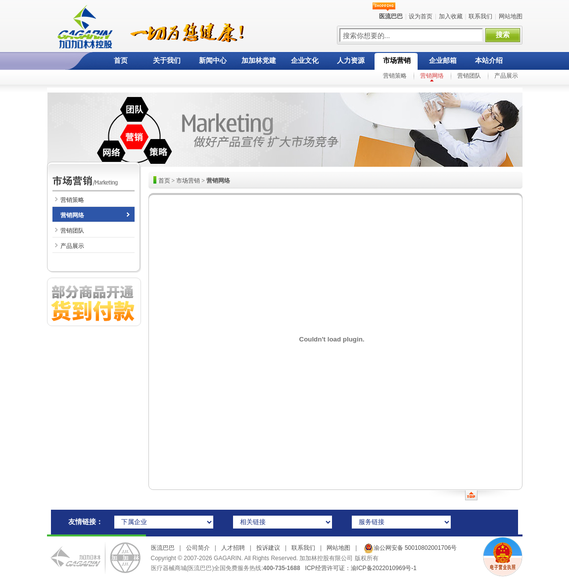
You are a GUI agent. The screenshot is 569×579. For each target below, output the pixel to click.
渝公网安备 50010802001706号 (409, 547)
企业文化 (305, 60)
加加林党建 (258, 60)
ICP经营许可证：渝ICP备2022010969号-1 (361, 568)
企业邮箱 (443, 60)
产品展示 (506, 75)
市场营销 (397, 60)
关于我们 (167, 60)
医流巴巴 (163, 547)
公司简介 (198, 547)
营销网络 (432, 75)
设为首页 (420, 16)
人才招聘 (233, 547)
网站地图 (510, 16)
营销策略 (395, 75)
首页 (121, 60)
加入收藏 (451, 16)
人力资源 (351, 60)
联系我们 (480, 16)
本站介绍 (489, 60)
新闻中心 (213, 60)
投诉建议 (268, 547)
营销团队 (469, 75)
